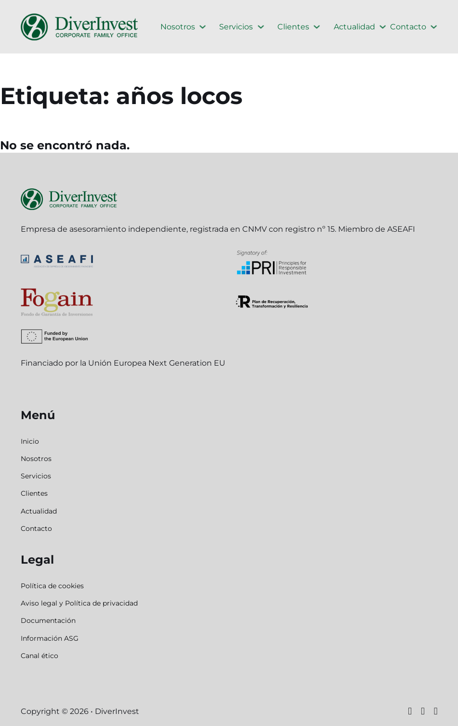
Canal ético (39, 656)
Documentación (48, 620)
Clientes (293, 26)
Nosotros (177, 26)
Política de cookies (52, 586)
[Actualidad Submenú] (382, 26)
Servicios (236, 26)
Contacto (408, 26)
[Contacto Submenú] (433, 26)
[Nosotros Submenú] (202, 26)
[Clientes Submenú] (316, 26)
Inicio (30, 441)
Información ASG (50, 638)
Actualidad (354, 26)
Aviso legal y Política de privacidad (79, 603)
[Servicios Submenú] (260, 26)
